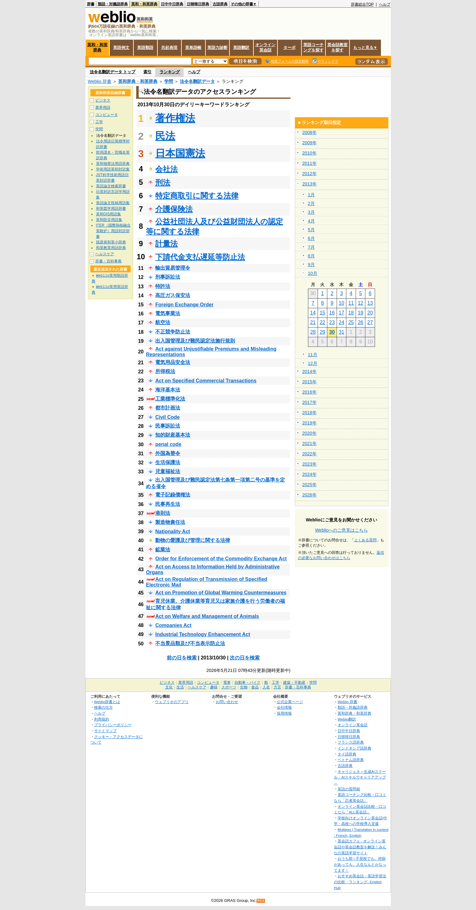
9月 (311, 264)
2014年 (309, 371)
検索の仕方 (103, 707)
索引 (147, 71)
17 (341, 312)
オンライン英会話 (265, 47)
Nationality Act (172, 531)
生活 (180, 687)
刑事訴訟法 (167, 277)
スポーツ (228, 687)
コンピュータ (106, 115)
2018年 (309, 412)
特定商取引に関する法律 (196, 195)
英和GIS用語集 (108, 214)
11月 (312, 354)
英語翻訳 (241, 47)
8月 (311, 255)
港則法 (162, 513)
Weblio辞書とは (107, 702)
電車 (227, 682)
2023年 (309, 464)
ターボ (289, 47)
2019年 (309, 422)
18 (351, 312)
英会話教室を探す (337, 47)
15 (322, 312)
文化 (169, 687)
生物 (244, 687)
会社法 (166, 169)
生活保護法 (167, 462)
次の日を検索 (245, 657)
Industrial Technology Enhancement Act (202, 634)
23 (332, 322)
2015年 (309, 381)
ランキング (170, 71)
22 (322, 322)
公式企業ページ (290, 702)
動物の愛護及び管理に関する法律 (192, 540)
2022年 (309, 453)
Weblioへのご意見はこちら (341, 530)
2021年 (309, 443)
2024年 (309, 474)
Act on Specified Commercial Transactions (206, 380)
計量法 (166, 243)
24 (341, 322)
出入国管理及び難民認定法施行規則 (195, 340)
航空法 (162, 322)
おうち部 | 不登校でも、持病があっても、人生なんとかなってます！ (360, 864)
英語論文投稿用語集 (113, 203)
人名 (266, 687)
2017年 (309, 402)
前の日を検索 (182, 657)
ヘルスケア (104, 254)
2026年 (309, 494)
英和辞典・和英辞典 (137, 81)
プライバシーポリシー (113, 725)
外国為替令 (167, 453)
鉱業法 (162, 549)
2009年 (309, 142)
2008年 (309, 132)
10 (341, 303)
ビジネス (102, 100)
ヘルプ (384, 4)
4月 (311, 220)
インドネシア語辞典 (354, 748)
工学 (99, 122)
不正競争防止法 (172, 331)
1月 (311, 194)
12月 (312, 363)
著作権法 (175, 118)
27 (370, 322)
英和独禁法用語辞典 (113, 163)
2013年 (309, 183)
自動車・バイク (247, 682)
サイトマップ (105, 731)
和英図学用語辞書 (111, 208)
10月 (312, 273)
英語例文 (121, 47)
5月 (311, 229)
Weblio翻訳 (347, 719)
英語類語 (145, 47)
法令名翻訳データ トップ (113, 71)
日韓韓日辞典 (198, 4)
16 (332, 312)
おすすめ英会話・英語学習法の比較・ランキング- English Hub (360, 881)
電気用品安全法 (172, 362)
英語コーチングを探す (313, 47)
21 (313, 322)
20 (370, 312)
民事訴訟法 (167, 426)
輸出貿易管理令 (172, 268)
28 (313, 332)
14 (313, 312)
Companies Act (173, 625)
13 (370, 303)
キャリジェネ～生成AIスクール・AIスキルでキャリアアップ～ (360, 777)
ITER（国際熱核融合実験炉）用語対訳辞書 (113, 231)
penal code (168, 444)
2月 (311, 203)
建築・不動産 (294, 682)
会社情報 (284, 707)
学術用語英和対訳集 (113, 169)
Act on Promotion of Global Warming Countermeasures (220, 592)
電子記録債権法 (172, 494)
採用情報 (284, 713)
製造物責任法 (170, 522)
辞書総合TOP (362, 4)
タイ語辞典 (347, 754)
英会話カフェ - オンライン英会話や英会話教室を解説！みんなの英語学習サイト (360, 847)
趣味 (214, 687)
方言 (277, 687)
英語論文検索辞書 (111, 186)
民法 (165, 135)
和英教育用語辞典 (111, 248)
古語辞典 (220, 4)
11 (351, 303)
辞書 (90, 4)
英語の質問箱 (349, 789)
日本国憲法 (180, 153)
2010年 (309, 153)
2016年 (309, 392)
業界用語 (102, 107)
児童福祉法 (167, 471)
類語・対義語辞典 (113, 4)
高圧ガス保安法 (172, 295)
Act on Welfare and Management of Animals (207, 616)
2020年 (309, 433)
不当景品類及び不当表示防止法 (190, 643)
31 (341, 332)
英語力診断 (217, 47)
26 (360, 322)
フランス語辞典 (351, 742)
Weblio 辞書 (100, 81)
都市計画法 (167, 407)
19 (360, 312)
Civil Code (167, 417)
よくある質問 (365, 540)
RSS (261, 901)
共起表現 (169, 47)
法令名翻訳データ (197, 81)
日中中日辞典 (172, 4)
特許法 (162, 286)
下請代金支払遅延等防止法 (200, 257)
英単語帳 (193, 47)
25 (351, 322)
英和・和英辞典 (144, 4)
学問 (168, 81)
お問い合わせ (227, 702)
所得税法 (165, 371)
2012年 (309, 173)
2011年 (309, 163)
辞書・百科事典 (108, 261)
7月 (311, 247)
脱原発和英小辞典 (111, 242)
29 (322, 332)
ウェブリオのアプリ (172, 702)
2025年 (309, 484)
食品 (255, 687)
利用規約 (101, 719)
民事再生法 (167, 504)
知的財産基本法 (172, 435)
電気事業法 (167, 313)
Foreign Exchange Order (184, 304)
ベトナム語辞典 (351, 760)
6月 (311, 238)
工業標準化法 (170, 398)
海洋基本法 (167, 389)
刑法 (162, 182)
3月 (311, 212)
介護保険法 (174, 209)
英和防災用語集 (109, 220)
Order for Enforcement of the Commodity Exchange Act (221, 558)
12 (360, 303)
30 (332, 332)
